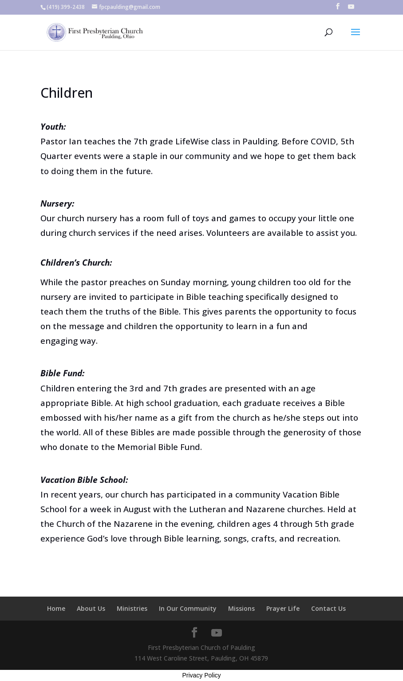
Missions (241, 608)
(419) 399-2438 (66, 7)
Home (56, 608)
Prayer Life (283, 608)
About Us (91, 608)
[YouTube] (351, 9)
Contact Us (328, 608)
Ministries (132, 608)
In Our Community (188, 608)
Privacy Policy (201, 675)
